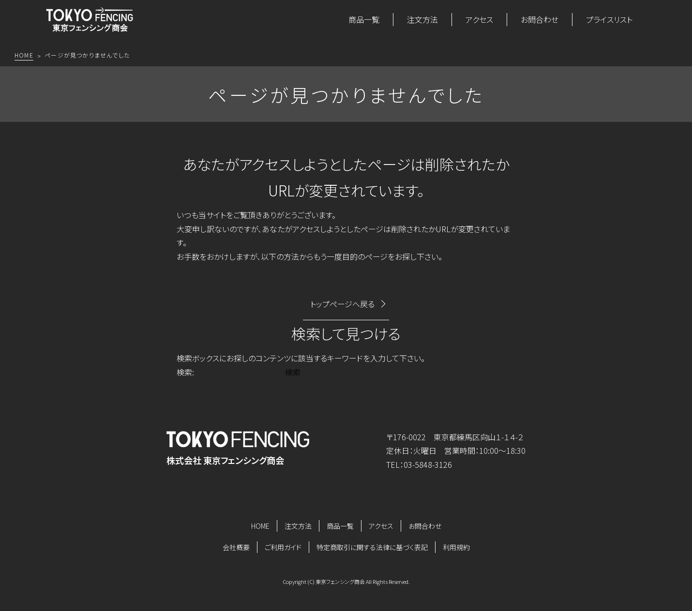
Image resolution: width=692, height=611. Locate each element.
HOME (260, 526)
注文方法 (422, 19)
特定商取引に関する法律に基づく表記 (372, 547)
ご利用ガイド (283, 547)
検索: (185, 372)
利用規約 (456, 547)
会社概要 (236, 547)
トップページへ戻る (342, 304)
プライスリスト (609, 19)
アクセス (479, 19)
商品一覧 (363, 19)
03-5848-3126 (428, 464)
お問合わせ (539, 19)
